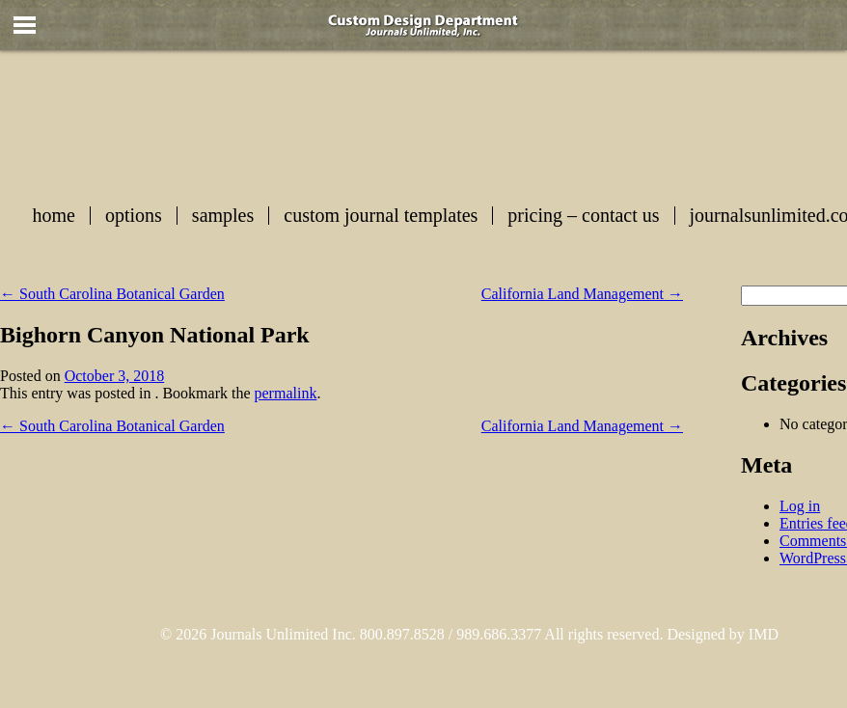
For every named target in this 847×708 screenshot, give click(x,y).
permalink (286, 393)
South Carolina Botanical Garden (112, 294)
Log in (799, 506)
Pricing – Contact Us (583, 215)
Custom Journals (476, 122)
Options (133, 215)
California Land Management (582, 294)
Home (54, 215)
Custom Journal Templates (381, 215)
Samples (223, 215)
